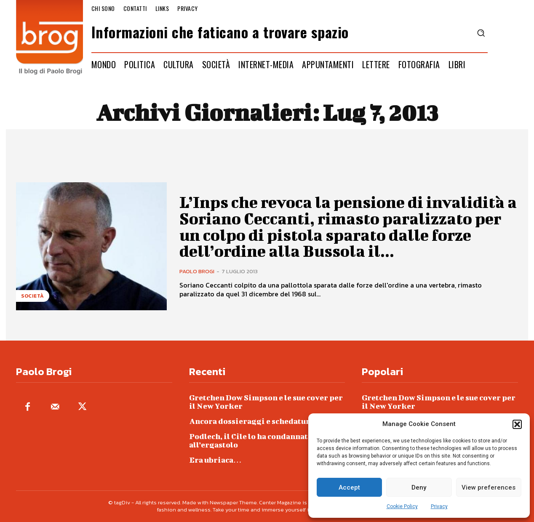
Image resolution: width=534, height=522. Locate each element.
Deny (418, 487)
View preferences (488, 487)
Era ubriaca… (215, 459)
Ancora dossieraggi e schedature (251, 421)
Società (32, 296)
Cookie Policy (402, 506)
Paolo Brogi (196, 270)
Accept (349, 487)
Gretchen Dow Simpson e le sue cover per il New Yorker (266, 401)
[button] (517, 424)
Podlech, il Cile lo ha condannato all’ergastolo (250, 440)
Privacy (439, 506)
